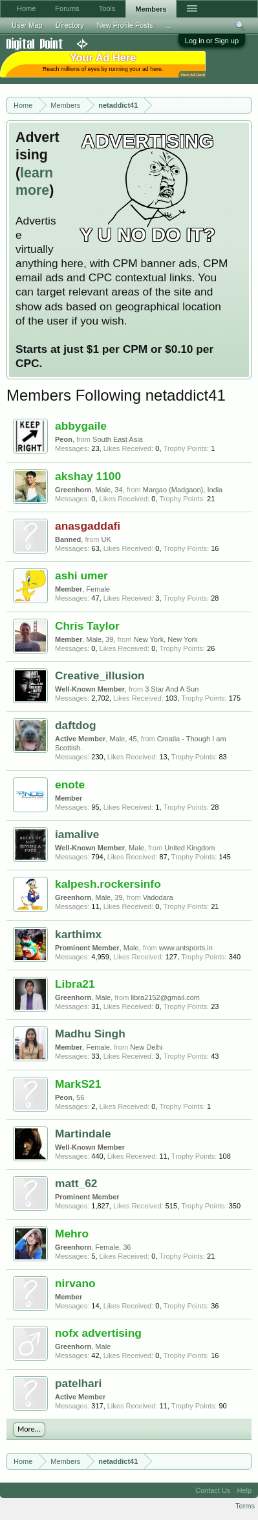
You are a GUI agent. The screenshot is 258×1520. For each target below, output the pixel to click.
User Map (27, 25)
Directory (70, 25)
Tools (107, 8)
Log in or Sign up (212, 41)
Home (26, 8)
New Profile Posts (125, 25)
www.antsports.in (186, 948)
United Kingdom (189, 848)
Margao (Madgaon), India (183, 490)
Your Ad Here (192, 74)
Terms (245, 1506)
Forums (67, 8)
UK (106, 539)
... (169, 25)
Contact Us (212, 1490)
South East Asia (117, 439)
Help (244, 1490)
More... (29, 1429)
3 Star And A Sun (172, 689)
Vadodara (158, 897)
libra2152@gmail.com (165, 997)
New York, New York (166, 639)
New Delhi (146, 1047)
